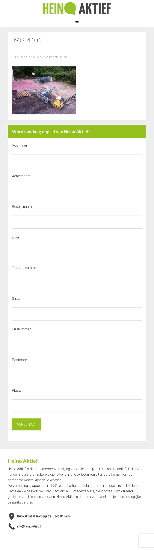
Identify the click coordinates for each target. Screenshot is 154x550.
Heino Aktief (77, 8)
